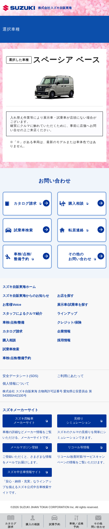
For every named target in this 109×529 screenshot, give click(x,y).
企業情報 (63, 331)
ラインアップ (67, 313)
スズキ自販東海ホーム (19, 287)
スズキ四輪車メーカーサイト (24, 420)
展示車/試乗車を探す (72, 305)
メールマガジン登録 (24, 447)
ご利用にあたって (70, 376)
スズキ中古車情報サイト (24, 472)
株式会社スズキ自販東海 (55, 8)
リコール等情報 (78, 447)
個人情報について (16, 383)
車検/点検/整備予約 (17, 358)
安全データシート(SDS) (20, 376)
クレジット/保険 (69, 322)
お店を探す (65, 296)
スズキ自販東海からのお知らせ (26, 296)
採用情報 (63, 340)
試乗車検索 (11, 349)
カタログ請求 (12, 331)
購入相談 (9, 340)
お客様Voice (12, 305)
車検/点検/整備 (13, 322)
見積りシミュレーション (78, 420)
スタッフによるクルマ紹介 (22, 313)
